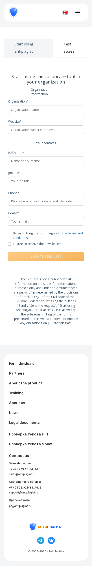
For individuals (21, 363)
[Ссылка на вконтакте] (51, 540)
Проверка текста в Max (30, 444)
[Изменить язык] (65, 12)
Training (16, 393)
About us (17, 403)
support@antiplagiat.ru (24, 492)
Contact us (19, 455)
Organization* (18, 101)
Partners (17, 373)
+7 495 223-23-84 (21, 469)
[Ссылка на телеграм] (40, 540)
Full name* (16, 152)
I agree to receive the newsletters (37, 244)
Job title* (14, 173)
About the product (25, 383)
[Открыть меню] (77, 12)
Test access (69, 48)
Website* (15, 121)
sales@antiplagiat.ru (22, 474)
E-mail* (13, 213)
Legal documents (24, 422)
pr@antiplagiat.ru (20, 506)
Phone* (13, 193)
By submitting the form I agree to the (48, 235)
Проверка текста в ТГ (29, 434)
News (14, 412)
